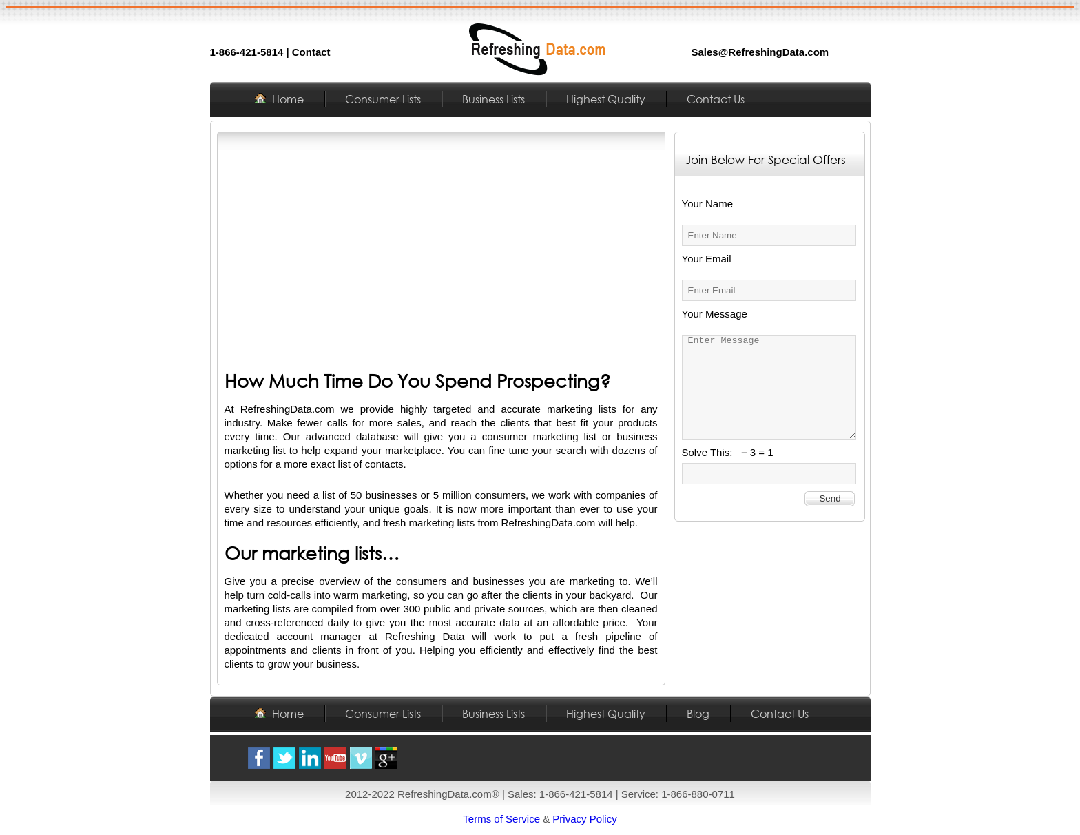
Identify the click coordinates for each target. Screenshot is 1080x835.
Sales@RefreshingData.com (760, 52)
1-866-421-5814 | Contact (270, 52)
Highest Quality (605, 99)
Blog (698, 713)
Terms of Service (501, 819)
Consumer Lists (383, 99)
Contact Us (716, 99)
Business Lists (493, 99)
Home (288, 99)
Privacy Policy (584, 819)
